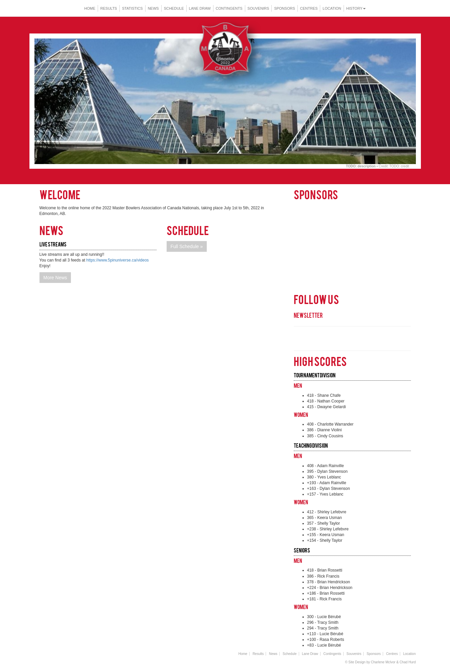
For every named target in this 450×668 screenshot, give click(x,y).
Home (89, 8)
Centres (309, 8)
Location (332, 8)
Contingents (229, 8)
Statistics (132, 8)
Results (108, 8)
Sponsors (284, 8)
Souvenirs (258, 8)
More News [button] (55, 277)
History (356, 8)
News (153, 8)
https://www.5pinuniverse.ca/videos (117, 260)
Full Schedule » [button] (187, 246)
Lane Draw (200, 8)
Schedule (174, 8)
